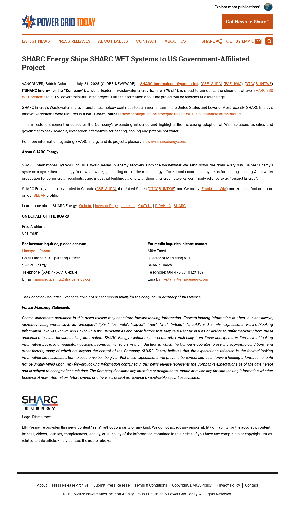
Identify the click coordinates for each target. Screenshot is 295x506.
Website (85, 206)
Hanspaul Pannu (36, 251)
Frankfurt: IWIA (213, 189)
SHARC (180, 206)
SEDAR (39, 195)
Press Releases (74, 41)
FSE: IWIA (233, 84)
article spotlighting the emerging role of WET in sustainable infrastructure (180, 114)
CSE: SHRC (211, 84)
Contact (146, 41)
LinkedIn (128, 206)
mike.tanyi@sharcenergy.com (183, 279)
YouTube (145, 206)
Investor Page (106, 206)
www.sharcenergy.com (166, 141)
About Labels (113, 41)
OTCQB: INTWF (259, 84)
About (42, 485)
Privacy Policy (228, 485)
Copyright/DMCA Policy (192, 485)
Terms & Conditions (150, 485)
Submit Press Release (111, 485)
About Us (175, 41)
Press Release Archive (70, 485)
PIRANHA (163, 206)
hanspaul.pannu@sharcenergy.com (63, 279)
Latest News (36, 41)
